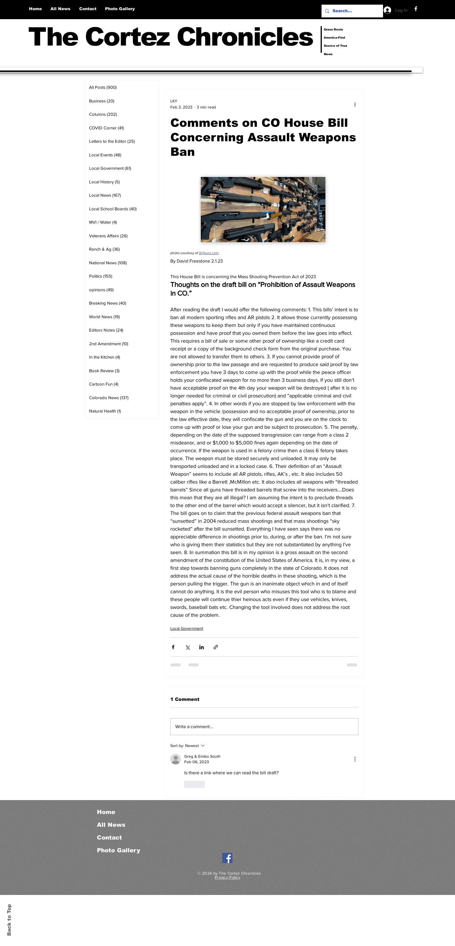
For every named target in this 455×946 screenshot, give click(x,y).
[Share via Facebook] (173, 647)
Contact (109, 837)
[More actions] (354, 104)
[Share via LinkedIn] (201, 647)
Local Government (186, 628)
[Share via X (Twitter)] (187, 647)
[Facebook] (416, 9)
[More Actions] (354, 759)
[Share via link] (216, 647)
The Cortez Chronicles (170, 36)
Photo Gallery (118, 850)
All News (111, 825)
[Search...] (352, 11)
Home (106, 812)
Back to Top (9, 920)
